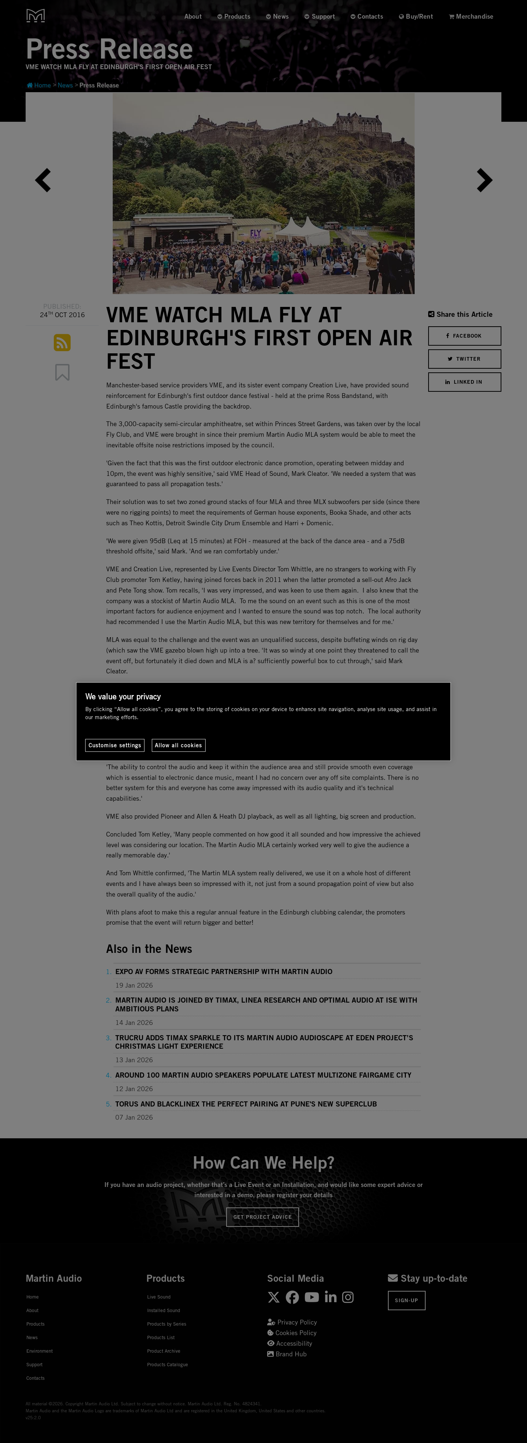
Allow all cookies (178, 745)
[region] (263, 721)
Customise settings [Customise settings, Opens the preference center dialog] (115, 745)
